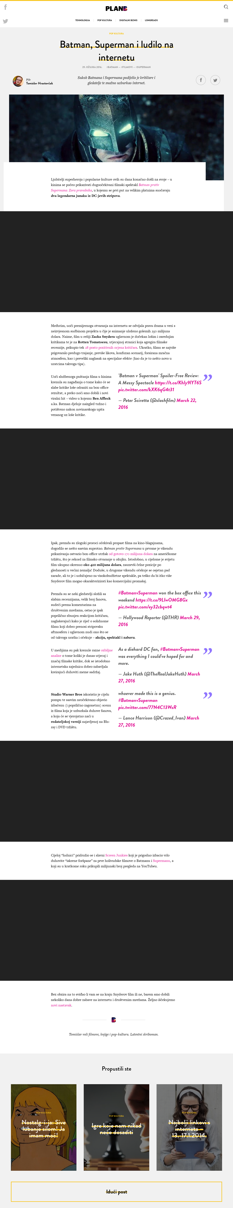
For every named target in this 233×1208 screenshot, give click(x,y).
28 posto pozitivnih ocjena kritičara (111, 346)
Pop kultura (104, 20)
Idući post (116, 1191)
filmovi (127, 66)
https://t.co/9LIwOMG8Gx (162, 598)
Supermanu (161, 859)
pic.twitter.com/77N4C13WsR (147, 706)
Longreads (151, 20)
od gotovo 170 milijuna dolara (130, 552)
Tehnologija (82, 20)
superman (144, 66)
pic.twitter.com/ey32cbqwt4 (145, 605)
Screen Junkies (116, 854)
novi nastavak (61, 1004)
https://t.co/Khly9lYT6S (178, 381)
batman (113, 66)
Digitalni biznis (128, 20)
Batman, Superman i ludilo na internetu (116, 50)
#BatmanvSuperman (138, 591)
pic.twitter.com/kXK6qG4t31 (146, 388)
